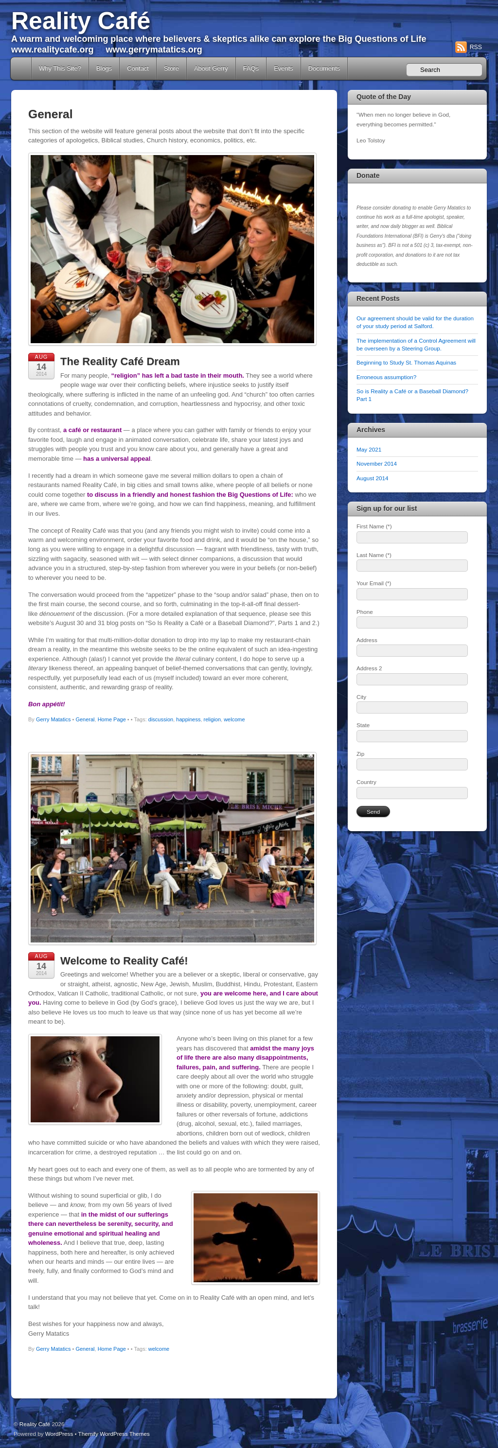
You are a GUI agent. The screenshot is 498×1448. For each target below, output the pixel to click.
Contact (138, 68)
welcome (234, 719)
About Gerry (211, 68)
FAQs (251, 68)
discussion (160, 719)
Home (22, 68)
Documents (324, 68)
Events (283, 68)
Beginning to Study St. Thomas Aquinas (406, 362)
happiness (188, 719)
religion (212, 719)
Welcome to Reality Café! (124, 961)
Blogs (104, 68)
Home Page (112, 719)
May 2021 (368, 449)
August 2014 (372, 478)
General (84, 719)
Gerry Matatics (53, 719)
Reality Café (80, 21)
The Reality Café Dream (120, 361)
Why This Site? (60, 68)
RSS (476, 47)
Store (171, 68)
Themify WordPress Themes (114, 1434)
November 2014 (376, 463)
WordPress (59, 1434)
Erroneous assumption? (386, 377)
